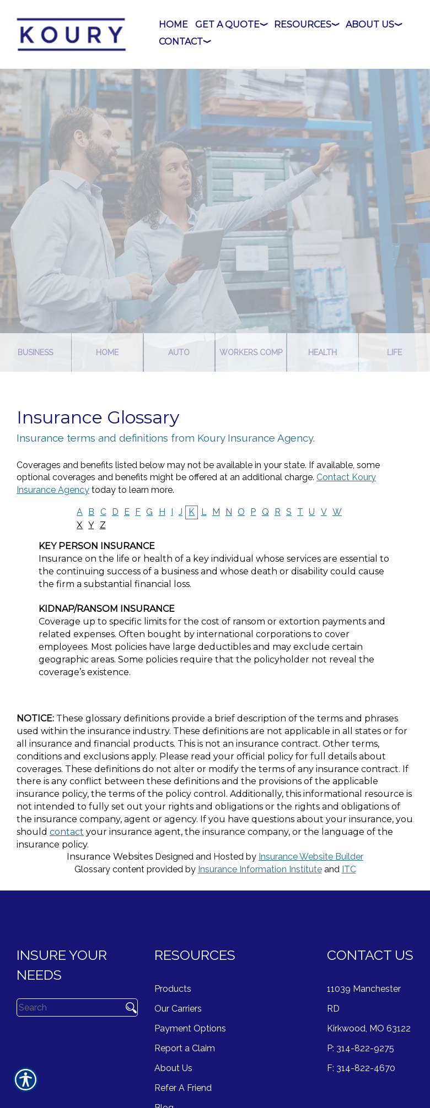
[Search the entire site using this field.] (68, 1007)
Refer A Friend (183, 1088)
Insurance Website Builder (311, 856)
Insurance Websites (110, 856)
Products (172, 989)
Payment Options (190, 1028)
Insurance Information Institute (260, 869)
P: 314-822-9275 (360, 1048)
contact (67, 832)
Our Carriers (178, 1008)
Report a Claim (184, 1048)
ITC (349, 869)
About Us (173, 1068)
